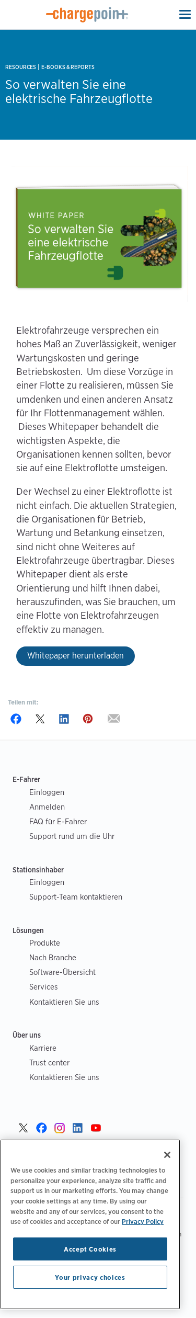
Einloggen (46, 792)
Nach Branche (52, 957)
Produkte (44, 943)
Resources (20, 67)
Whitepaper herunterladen (75, 656)
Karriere (42, 1048)
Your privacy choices (90, 1277)
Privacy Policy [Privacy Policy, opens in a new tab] (143, 1221)
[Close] (167, 1154)
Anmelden (47, 807)
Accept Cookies (90, 1249)
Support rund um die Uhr (71, 836)
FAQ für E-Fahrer (58, 821)
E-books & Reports (68, 67)
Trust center (49, 1062)
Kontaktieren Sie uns (64, 1002)
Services (43, 987)
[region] (90, 1224)
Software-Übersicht (62, 972)
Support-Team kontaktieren (75, 897)
